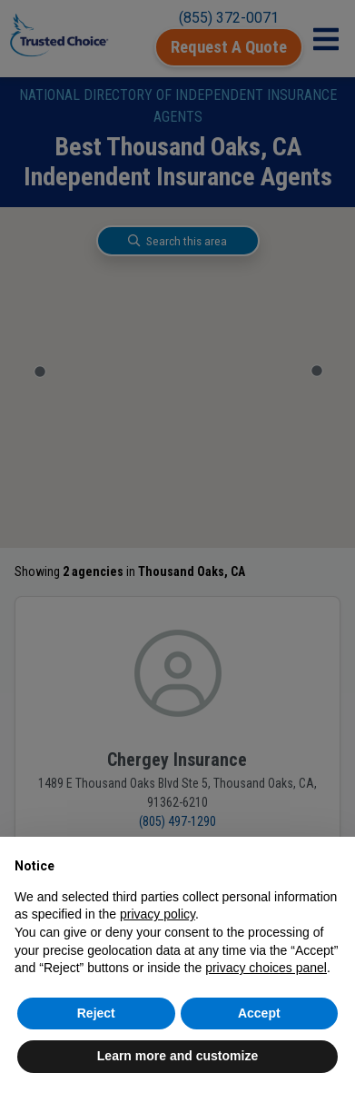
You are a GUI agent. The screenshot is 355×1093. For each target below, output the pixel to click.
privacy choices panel (266, 967)
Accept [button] (259, 1013)
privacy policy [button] (157, 914)
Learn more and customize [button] (177, 1055)
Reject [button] (96, 1013)
